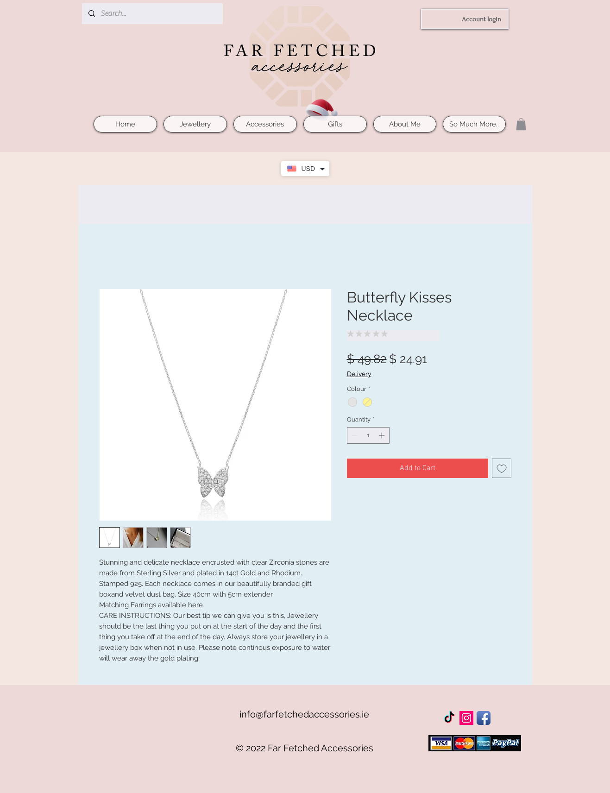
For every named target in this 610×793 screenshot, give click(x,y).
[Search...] (152, 13)
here (195, 605)
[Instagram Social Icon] (466, 718)
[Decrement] (353, 435)
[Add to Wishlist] (501, 468)
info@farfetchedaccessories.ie (304, 714)
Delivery (359, 374)
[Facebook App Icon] (484, 718)
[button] (521, 124)
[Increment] (382, 435)
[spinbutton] (368, 435)
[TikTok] (449, 718)
